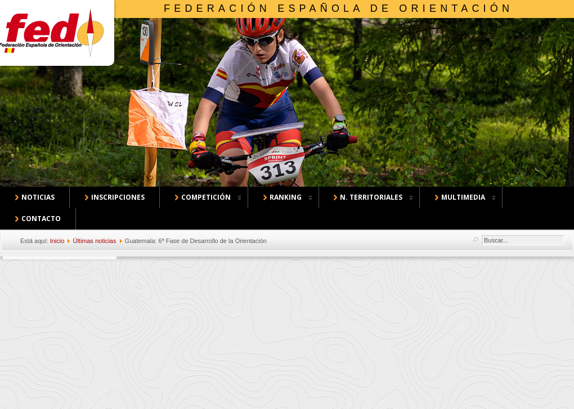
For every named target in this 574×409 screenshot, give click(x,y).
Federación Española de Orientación (338, 8)
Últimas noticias (94, 240)
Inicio (57, 240)
